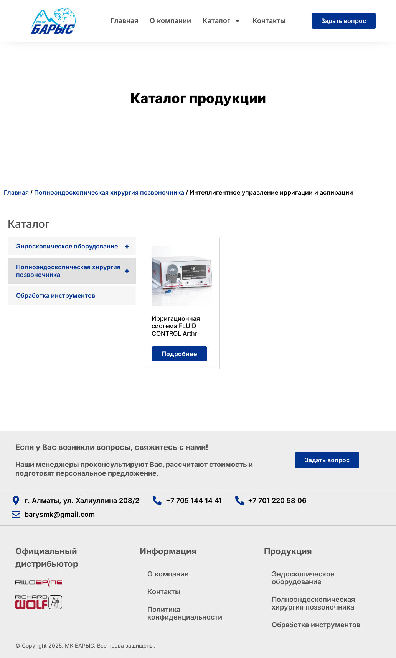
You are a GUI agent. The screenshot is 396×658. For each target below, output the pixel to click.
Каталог (222, 21)
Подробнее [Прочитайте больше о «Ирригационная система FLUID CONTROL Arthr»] (179, 354)
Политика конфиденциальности (184, 613)
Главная (124, 21)
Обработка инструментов (55, 295)
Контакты (268, 21)
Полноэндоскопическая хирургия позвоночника (109, 192)
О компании (170, 21)
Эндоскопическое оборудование (76, 246)
